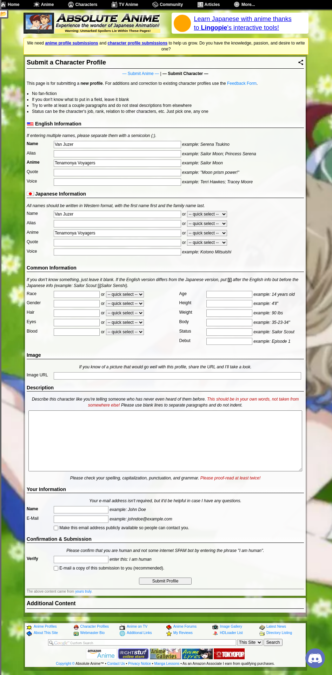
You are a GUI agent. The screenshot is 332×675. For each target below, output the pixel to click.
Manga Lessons (167, 664)
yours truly (83, 591)
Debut (185, 340)
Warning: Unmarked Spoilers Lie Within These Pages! (108, 31)
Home (13, 4)
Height (185, 302)
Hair (30, 312)
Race (31, 293)
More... (248, 4)
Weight (185, 312)
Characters (86, 4)
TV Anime (128, 4)
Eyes (31, 321)
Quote (32, 171)
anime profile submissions (71, 43)
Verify (32, 558)
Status (185, 331)
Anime (47, 4)
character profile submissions (137, 43)
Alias (31, 153)
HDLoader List (231, 633)
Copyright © (65, 664)
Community (171, 4)
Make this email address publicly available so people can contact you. (121, 527)
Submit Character (185, 73)
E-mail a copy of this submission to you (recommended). (109, 568)
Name (32, 143)
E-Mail (33, 518)
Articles (212, 4)
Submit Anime (141, 73)
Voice (32, 181)
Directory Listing (279, 633)
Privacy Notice (139, 664)
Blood (32, 331)
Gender (34, 302)
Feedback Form (242, 83)
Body (184, 321)
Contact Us (116, 664)
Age (183, 293)
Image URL (37, 375)
